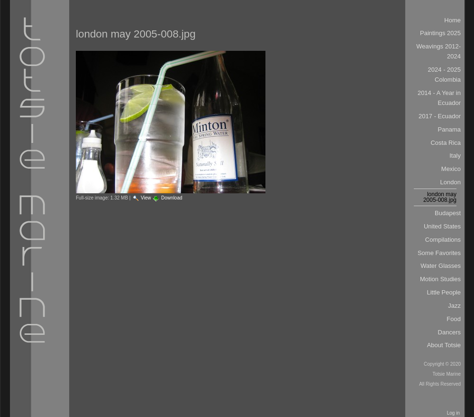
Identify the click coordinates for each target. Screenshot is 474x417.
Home (452, 20)
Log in (453, 413)
